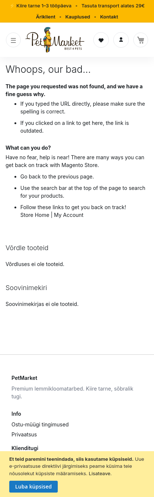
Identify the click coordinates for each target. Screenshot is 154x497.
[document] (78, 474)
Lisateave (99, 473)
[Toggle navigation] (13, 40)
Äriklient (46, 17)
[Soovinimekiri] (101, 40)
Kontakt (109, 17)
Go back (30, 176)
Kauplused (77, 17)
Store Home (34, 215)
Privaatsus (24, 434)
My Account (69, 215)
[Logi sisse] (121, 40)
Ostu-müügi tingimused (39, 424)
